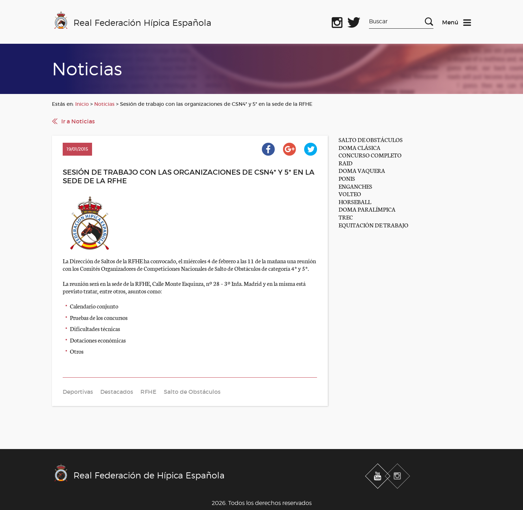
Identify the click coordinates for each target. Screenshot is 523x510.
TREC (346, 217)
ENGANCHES (355, 186)
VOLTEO (350, 193)
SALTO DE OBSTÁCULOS (371, 139)
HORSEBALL (355, 201)
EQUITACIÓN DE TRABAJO (373, 225)
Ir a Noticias (78, 121)
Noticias (104, 104)
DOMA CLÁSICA (359, 147)
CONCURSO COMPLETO (370, 155)
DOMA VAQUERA (362, 170)
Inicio (82, 104)
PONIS (347, 178)
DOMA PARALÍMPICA (367, 209)
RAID (345, 163)
